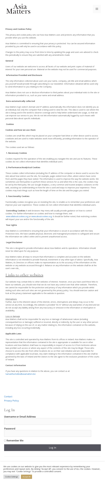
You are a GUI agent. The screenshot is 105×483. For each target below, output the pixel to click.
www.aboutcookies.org (41, 216)
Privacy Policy (11, 400)
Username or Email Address (20, 416)
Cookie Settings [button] (11, 476)
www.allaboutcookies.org (17, 216)
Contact (8, 396)
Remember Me (13, 440)
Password (9, 428)
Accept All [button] (26, 476)
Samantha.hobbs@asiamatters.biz (20, 374)
